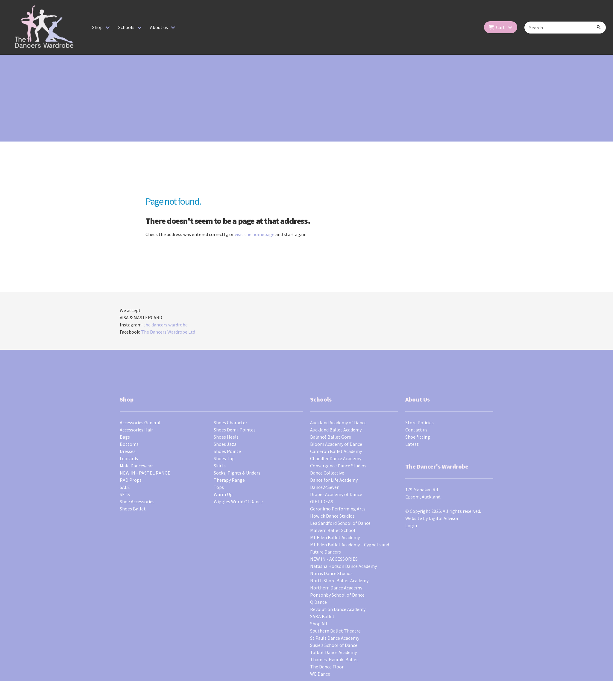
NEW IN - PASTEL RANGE (145, 473)
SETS (125, 494)
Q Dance (318, 602)
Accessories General (140, 422)
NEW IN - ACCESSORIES (334, 559)
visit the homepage (254, 234)
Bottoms (129, 444)
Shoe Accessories (137, 501)
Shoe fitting (417, 437)
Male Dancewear (136, 466)
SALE (125, 487)
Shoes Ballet (133, 509)
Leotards (129, 458)
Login (411, 525)
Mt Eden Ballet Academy (335, 537)
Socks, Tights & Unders (237, 473)
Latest (412, 444)
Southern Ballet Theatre (335, 631)
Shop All (318, 624)
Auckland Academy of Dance (338, 422)
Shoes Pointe (227, 451)
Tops (219, 487)
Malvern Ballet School (332, 530)
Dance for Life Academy (334, 480)
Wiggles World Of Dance (238, 501)
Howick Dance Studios (332, 516)
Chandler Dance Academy (335, 458)
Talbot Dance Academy (333, 652)
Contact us (416, 430)
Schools (126, 27)
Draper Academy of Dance (336, 494)
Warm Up (223, 494)
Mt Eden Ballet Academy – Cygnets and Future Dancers (349, 548)
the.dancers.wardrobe (165, 325)
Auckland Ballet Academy (336, 430)
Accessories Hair (136, 430)
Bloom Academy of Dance (336, 444)
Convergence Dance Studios (338, 466)
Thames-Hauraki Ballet (334, 659)
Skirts (220, 466)
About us (159, 27)
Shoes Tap (224, 458)
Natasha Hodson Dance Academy (343, 566)
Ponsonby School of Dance (337, 595)
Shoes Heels (226, 437)
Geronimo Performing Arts (337, 509)
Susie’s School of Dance (333, 645)
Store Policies (419, 422)
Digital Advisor (444, 518)
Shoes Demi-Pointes (235, 430)
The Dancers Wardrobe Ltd (168, 332)
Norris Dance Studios (331, 573)
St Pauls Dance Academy (334, 638)
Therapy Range (229, 480)
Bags (125, 437)
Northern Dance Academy (336, 588)
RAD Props (131, 480)
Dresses (128, 451)
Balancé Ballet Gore (330, 437)
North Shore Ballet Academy (339, 580)
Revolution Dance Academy (337, 609)
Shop (97, 27)
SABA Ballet (322, 616)
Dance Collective (327, 473)
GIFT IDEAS (321, 501)
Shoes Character (230, 422)
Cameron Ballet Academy (336, 451)
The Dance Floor (327, 667)
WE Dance (320, 674)
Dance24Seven (324, 487)
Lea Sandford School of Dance (340, 523)
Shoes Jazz (225, 444)
